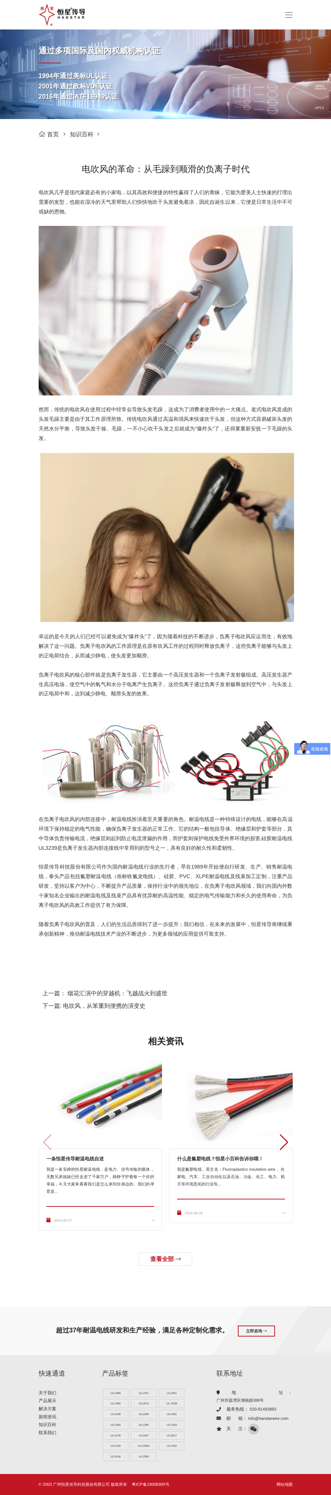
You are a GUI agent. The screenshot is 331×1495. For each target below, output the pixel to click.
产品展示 (47, 1400)
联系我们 (47, 1431)
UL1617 (171, 1435)
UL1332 (171, 1445)
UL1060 (115, 1403)
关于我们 (47, 1391)
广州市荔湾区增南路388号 (240, 1400)
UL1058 (115, 1392)
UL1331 (171, 1413)
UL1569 (143, 1456)
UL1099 (143, 1413)
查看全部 (165, 1259)
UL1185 (143, 1424)
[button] (284, 1142)
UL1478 (115, 1435)
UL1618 (115, 1456)
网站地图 (285, 1484)
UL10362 (143, 1445)
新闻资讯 (47, 1415)
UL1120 (115, 1445)
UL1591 (171, 1392)
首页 (49, 134)
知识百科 (82, 134)
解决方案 (47, 1407)
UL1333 (171, 1424)
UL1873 (143, 1403)
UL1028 (115, 1413)
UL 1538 (171, 1403)
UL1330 (115, 1424)
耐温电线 (121, 819)
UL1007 (143, 1435)
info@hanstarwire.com (268, 1418)
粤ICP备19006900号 (150, 1484)
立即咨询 (256, 1330)
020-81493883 (263, 1409)
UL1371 (143, 1392)
